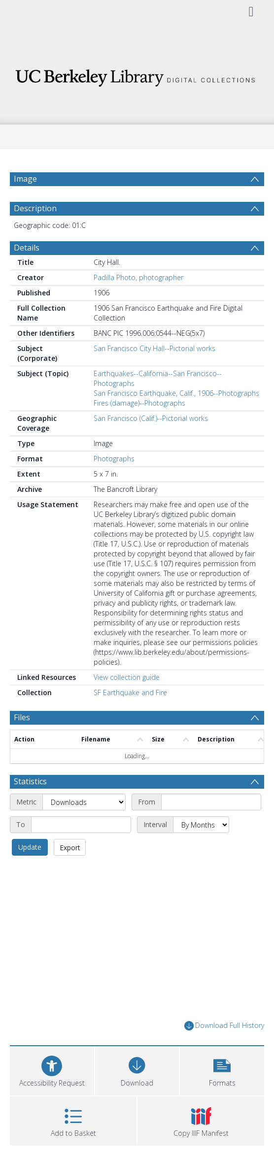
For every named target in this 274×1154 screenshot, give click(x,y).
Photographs (114, 458)
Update (29, 847)
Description (35, 208)
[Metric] (84, 802)
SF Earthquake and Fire (130, 692)
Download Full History (224, 1026)
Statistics (30, 781)
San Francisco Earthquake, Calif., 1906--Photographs (176, 393)
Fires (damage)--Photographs (139, 403)
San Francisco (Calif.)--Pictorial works (151, 418)
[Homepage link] (137, 75)
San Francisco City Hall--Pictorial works (154, 348)
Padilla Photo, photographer (138, 277)
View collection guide (127, 677)
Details (26, 247)
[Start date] (211, 802)
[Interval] (201, 824)
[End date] (81, 824)
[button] (222, 1069)
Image (25, 178)
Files (22, 717)
